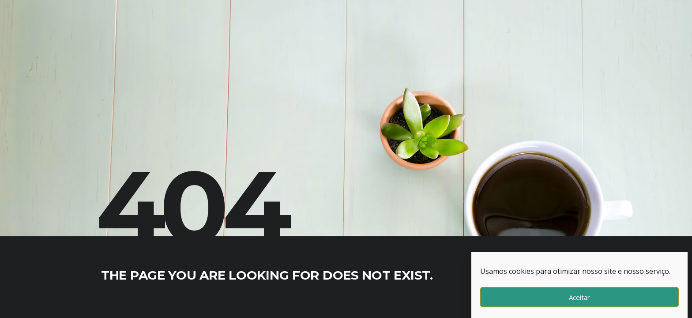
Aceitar (579, 297)
